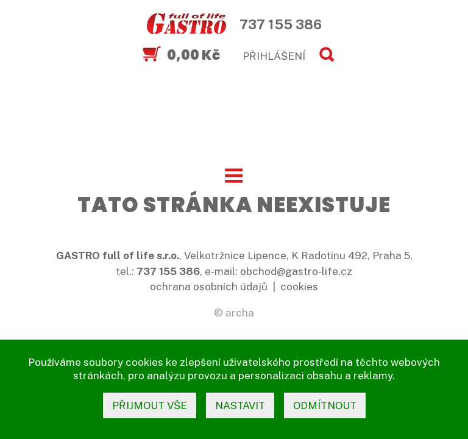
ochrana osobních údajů (209, 286)
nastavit (240, 405)
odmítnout (324, 405)
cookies (299, 286)
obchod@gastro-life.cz (296, 271)
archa (239, 313)
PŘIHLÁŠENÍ (274, 56)
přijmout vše (149, 405)
